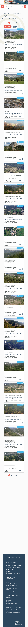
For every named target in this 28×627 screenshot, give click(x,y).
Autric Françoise (18, 175)
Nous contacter (10, 569)
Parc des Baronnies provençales (13, 586)
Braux (6, 270)
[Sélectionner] (5, 30)
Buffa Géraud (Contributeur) (9, 42)
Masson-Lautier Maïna (19, 63)
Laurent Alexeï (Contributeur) (9, 286)
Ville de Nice (8, 597)
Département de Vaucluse (11, 585)
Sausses (7, 449)
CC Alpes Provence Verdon (12, 584)
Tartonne (7, 401)
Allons (6, 359)
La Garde (7, 160)
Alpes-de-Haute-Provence (11, 47)
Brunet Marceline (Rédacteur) (9, 88)
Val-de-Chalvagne (9, 202)
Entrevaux (7, 337)
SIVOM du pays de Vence (11, 588)
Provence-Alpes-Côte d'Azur (10, 46)
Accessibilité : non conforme (13, 573)
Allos (6, 71)
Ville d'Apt (8, 602)
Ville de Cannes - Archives (11, 603)
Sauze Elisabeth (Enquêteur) (9, 262)
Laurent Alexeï (18, 110)
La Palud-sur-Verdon (10, 48)
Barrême (7, 95)
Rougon (7, 471)
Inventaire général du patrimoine (13, 612)
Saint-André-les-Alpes (10, 224)
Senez (6, 380)
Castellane (7, 117)
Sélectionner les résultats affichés (16, 26)
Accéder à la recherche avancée (13, 8)
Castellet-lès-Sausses (10, 315)
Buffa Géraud (6, 111)
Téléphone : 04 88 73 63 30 (13, 567)
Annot (6, 424)
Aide (8, 571)
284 (16, 22)
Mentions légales (17, 620)
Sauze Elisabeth (7, 308)
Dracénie (8, 589)
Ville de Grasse (9, 600)
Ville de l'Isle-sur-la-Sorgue (12, 599)
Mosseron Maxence (19, 374)
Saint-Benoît (8, 181)
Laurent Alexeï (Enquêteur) (9, 261)
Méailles (7, 138)
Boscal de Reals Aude (8, 65)
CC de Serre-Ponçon (10, 591)
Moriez (6, 245)
